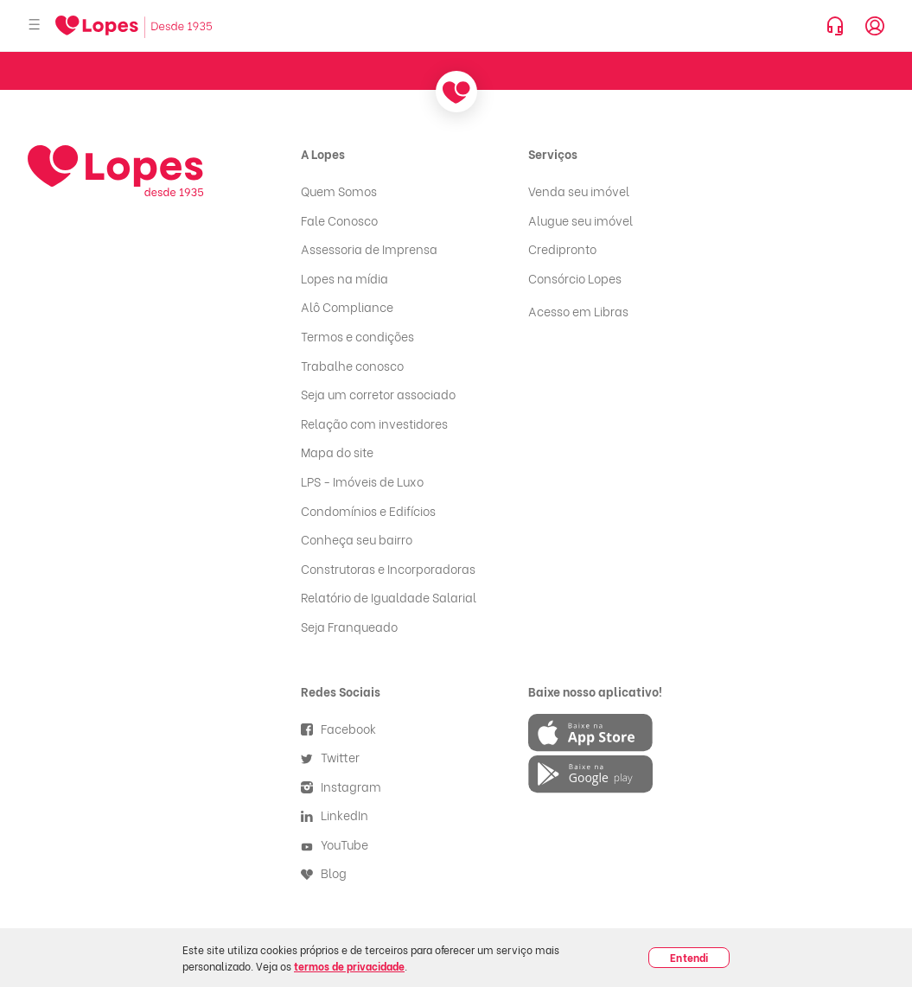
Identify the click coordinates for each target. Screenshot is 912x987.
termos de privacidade (349, 965)
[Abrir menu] (34, 25)
